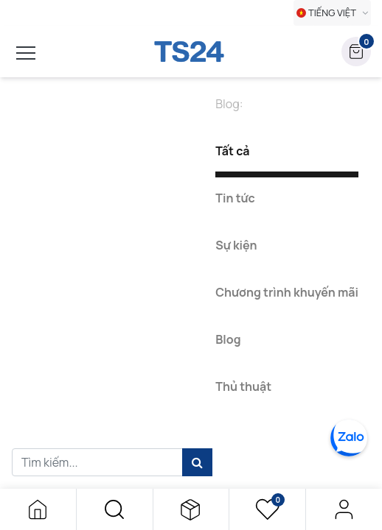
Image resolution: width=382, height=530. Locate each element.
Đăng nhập (344, 509)
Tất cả (232, 151)
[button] (115, 509)
